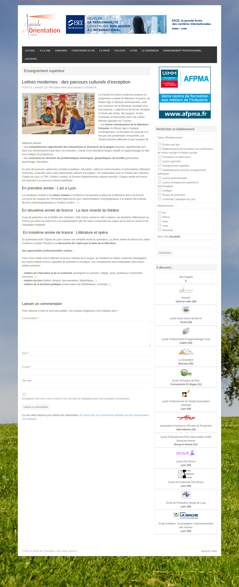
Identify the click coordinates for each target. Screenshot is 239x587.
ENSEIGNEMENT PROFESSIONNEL (182, 50)
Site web (27, 380)
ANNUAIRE (61, 50)
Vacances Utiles (209, 551)
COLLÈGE (119, 50)
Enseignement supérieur (81, 87)
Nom (25, 353)
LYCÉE (133, 50)
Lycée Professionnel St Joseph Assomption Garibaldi (186, 405)
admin (57, 87)
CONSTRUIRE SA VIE (83, 50)
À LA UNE (45, 50)
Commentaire (30, 318)
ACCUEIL (30, 50)
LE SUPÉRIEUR (150, 50)
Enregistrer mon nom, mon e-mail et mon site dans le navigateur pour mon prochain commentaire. (76, 398)
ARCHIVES (31, 59)
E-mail (26, 367)
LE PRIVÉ (104, 50)
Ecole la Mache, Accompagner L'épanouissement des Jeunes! (186, 527)
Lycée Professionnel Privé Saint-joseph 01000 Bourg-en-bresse (186, 441)
